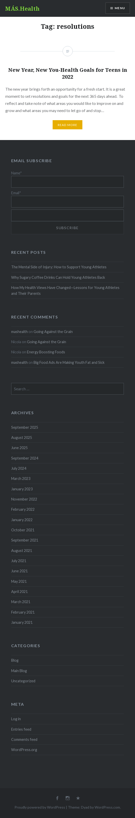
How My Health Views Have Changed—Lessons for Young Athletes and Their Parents (65, 290)
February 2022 (23, 509)
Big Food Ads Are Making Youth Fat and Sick (69, 362)
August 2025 (21, 437)
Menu (120, 8)
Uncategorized (23, 681)
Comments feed (24, 739)
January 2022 (22, 520)
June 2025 (19, 448)
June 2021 (19, 571)
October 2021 (22, 530)
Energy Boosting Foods (46, 352)
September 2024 (24, 458)
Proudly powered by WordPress (39, 807)
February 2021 (23, 612)
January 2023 (22, 489)
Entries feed (21, 729)
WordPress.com (107, 807)
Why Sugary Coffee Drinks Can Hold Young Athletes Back (58, 277)
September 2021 (24, 540)
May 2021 (19, 581)
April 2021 (19, 591)
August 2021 (21, 550)
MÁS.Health (22, 8)
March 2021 (20, 602)
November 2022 (24, 499)
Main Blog (19, 671)
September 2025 (24, 427)
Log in (16, 719)
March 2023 (20, 478)
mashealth (19, 331)
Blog (15, 660)
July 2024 (18, 468)
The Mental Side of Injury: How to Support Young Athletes (59, 267)
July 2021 (18, 561)
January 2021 (22, 622)
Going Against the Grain (53, 331)
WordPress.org (24, 749)
